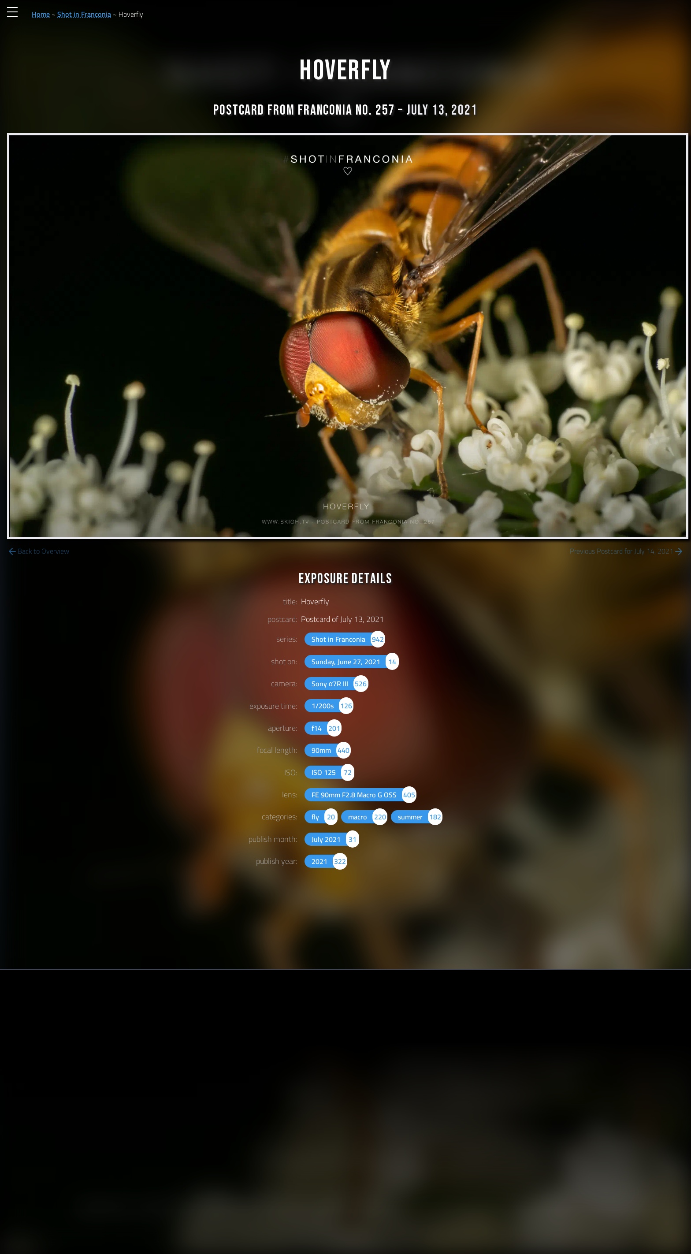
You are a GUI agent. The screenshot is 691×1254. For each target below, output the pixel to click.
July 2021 (335, 839)
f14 (327, 728)
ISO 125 (333, 772)
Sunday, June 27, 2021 (355, 661)
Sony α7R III (340, 683)
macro (367, 816)
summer (420, 816)
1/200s (332, 705)
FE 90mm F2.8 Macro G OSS (364, 794)
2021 (329, 861)
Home (41, 14)
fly (325, 816)
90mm (331, 750)
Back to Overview (38, 551)
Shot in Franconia (84, 14)
